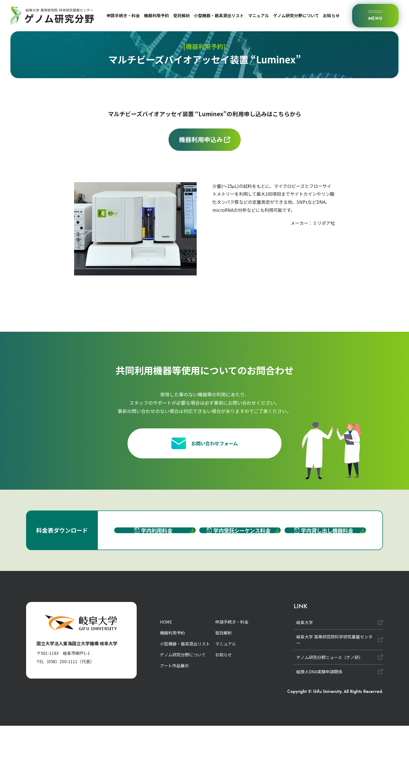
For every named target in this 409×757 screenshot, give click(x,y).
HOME (166, 653)
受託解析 (181, 16)
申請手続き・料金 (123, 16)
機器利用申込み (204, 139)
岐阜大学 (304, 653)
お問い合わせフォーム (205, 448)
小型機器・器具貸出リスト (219, 16)
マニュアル (258, 16)
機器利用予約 (156, 16)
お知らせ (331, 16)
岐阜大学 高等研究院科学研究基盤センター (334, 671)
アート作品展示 (174, 697)
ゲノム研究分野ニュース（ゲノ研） (329, 688)
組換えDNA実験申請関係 (319, 703)
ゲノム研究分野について (296, 16)
